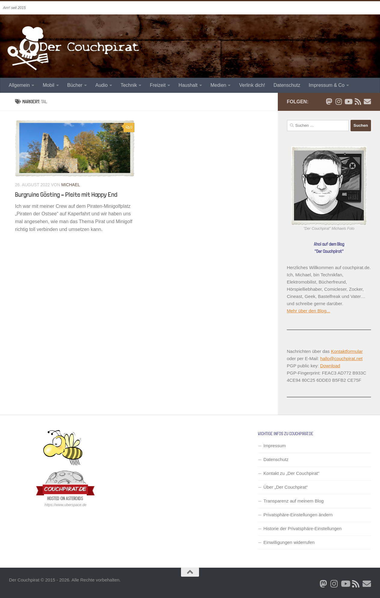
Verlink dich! (252, 85)
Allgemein (19, 85)
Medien (218, 85)
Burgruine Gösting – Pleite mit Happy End (66, 194)
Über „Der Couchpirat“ (285, 487)
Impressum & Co (327, 85)
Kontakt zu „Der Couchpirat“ (291, 473)
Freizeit (157, 85)
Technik (129, 85)
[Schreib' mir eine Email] (367, 101)
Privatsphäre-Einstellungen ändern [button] (297, 514)
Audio (101, 85)
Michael (70, 184)
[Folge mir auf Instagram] (338, 101)
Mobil (48, 85)
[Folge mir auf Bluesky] (328, 101)
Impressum (274, 445)
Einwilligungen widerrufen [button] (288, 542)
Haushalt (188, 85)
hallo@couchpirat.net (341, 358)
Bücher (75, 85)
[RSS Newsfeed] (357, 101)
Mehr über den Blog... (308, 310)
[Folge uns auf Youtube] (348, 101)
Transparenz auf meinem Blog (293, 500)
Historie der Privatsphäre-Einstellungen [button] (302, 528)
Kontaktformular (347, 351)
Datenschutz (287, 85)
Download (330, 365)
